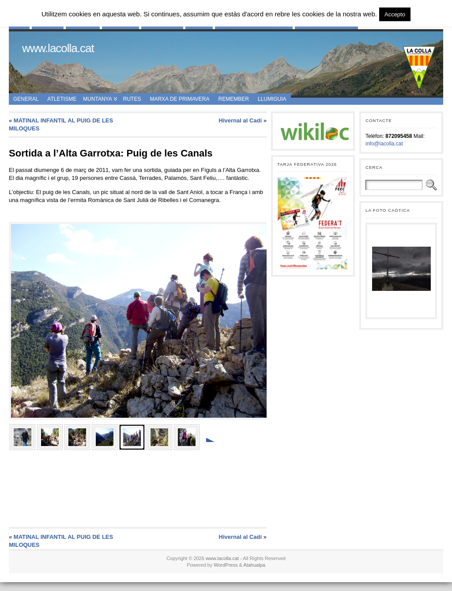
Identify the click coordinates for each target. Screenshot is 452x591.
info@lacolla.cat (384, 144)
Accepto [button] (394, 14)
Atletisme (61, 99)
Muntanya (97, 99)
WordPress (225, 565)
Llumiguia (272, 99)
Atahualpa (254, 565)
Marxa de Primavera (179, 99)
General (25, 99)
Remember (233, 99)
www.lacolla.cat (58, 48)
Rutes (132, 99)
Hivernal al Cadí (240, 120)
